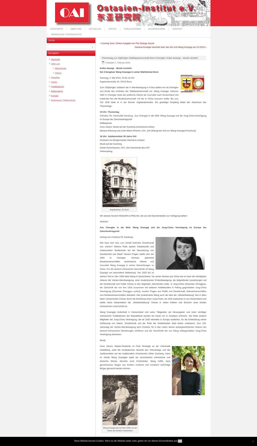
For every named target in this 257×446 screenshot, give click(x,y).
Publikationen (132, 29)
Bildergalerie (156, 29)
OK (180, 441)
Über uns (75, 29)
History (58, 73)
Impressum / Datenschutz (66, 34)
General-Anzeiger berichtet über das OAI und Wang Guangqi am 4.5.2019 (170, 47)
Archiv (113, 29)
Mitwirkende (60, 68)
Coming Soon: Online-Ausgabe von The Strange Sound (128, 43)
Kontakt (177, 29)
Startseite (56, 29)
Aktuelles (95, 29)
